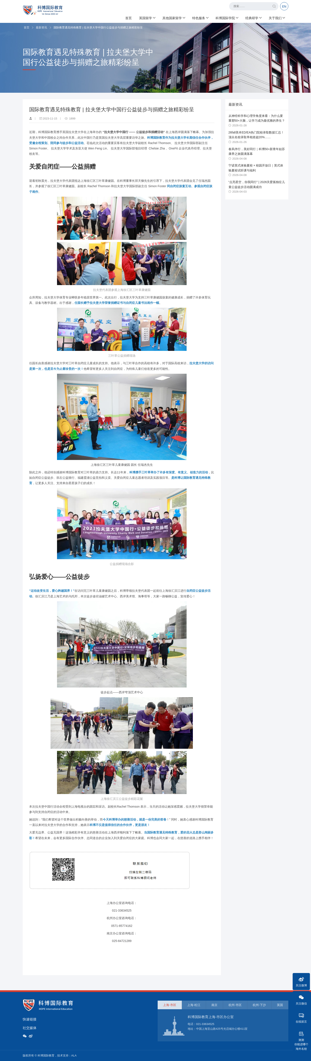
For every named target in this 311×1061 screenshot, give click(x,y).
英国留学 (147, 17)
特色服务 (200, 17)
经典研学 (253, 17)
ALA (74, 1055)
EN (284, 6)
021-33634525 (205, 1024)
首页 (128, 17)
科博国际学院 (227, 17)
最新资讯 (41, 27)
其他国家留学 (173, 17)
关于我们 (277, 17)
